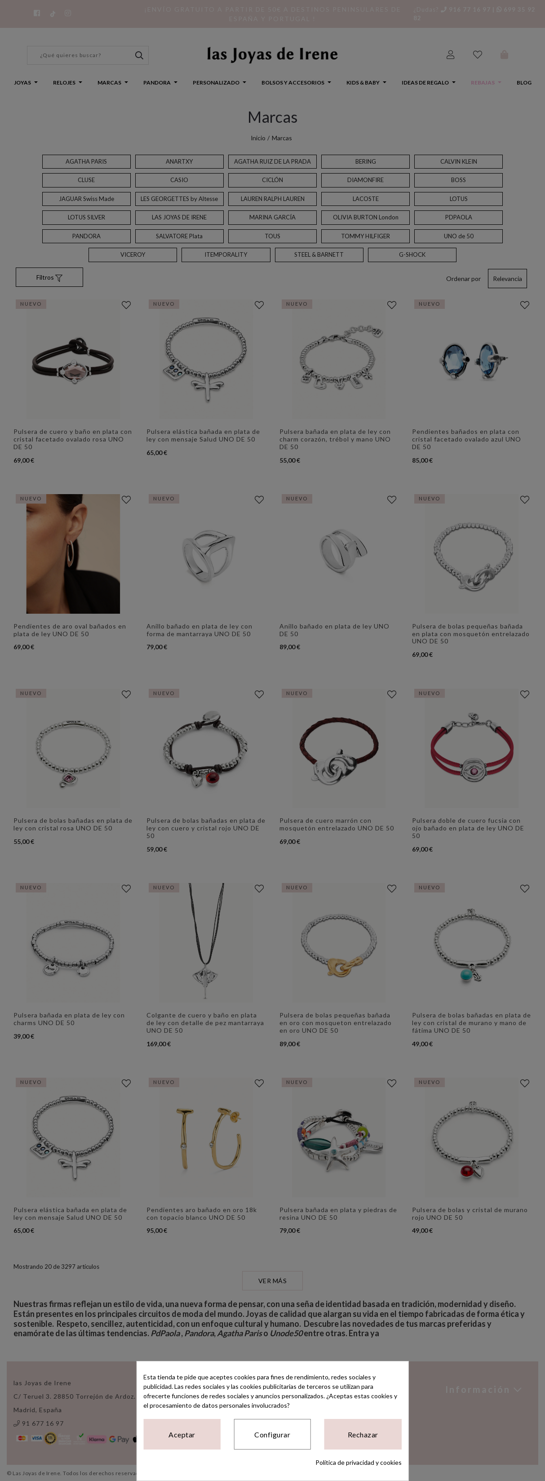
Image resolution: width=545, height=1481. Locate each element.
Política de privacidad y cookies (358, 1462)
